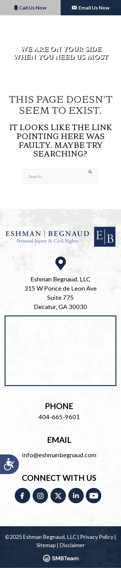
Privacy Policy (96, 536)
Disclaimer (72, 545)
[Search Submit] (90, 172)
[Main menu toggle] (108, 26)
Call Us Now (30, 7)
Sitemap (46, 545)
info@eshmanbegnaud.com (59, 454)
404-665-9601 (59, 416)
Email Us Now (91, 7)
